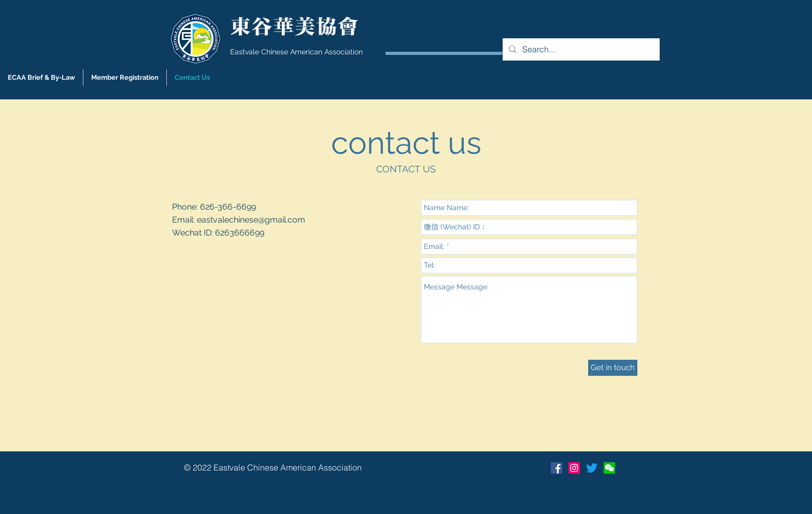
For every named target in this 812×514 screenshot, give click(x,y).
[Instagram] (574, 468)
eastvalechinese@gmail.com (251, 220)
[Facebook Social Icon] (556, 468)
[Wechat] (609, 468)
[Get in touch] (612, 368)
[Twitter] (591, 468)
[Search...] (580, 49)
